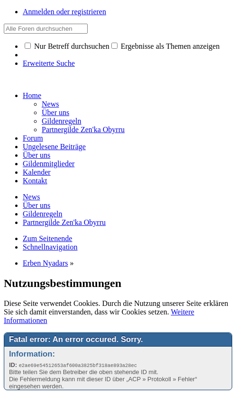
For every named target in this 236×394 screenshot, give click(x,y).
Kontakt (35, 181)
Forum (33, 138)
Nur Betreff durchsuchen (67, 46)
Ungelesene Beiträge (54, 147)
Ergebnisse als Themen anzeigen (165, 46)
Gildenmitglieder (48, 164)
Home (32, 95)
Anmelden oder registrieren (64, 12)
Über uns (36, 155)
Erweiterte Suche (49, 63)
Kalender (37, 172)
